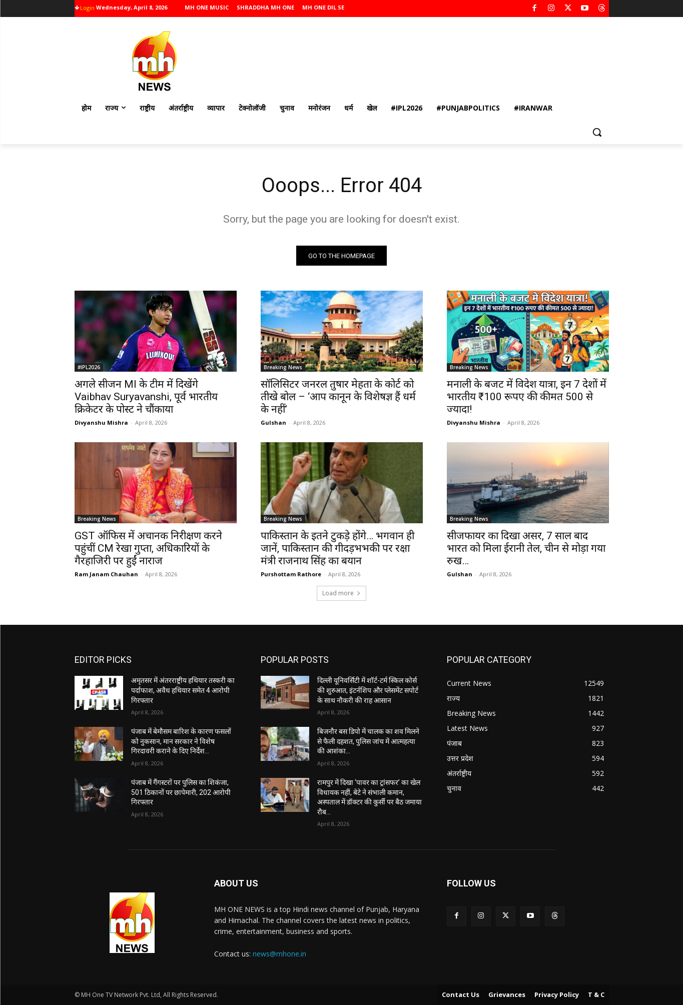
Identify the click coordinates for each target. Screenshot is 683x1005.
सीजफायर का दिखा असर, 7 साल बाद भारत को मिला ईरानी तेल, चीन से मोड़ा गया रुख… (526, 548)
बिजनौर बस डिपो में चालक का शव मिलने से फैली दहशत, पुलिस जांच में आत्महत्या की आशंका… (368, 741)
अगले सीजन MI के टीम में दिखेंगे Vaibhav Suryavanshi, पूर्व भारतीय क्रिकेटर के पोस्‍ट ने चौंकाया (146, 397)
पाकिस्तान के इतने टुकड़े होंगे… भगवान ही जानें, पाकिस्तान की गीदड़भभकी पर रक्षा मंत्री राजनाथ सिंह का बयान (337, 548)
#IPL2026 (89, 367)
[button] (597, 132)
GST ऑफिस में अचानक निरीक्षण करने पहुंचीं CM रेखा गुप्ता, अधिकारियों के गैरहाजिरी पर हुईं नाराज (148, 548)
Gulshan (273, 423)
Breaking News (283, 367)
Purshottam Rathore (291, 574)
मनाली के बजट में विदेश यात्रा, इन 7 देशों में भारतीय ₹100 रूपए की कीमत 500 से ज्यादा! (526, 397)
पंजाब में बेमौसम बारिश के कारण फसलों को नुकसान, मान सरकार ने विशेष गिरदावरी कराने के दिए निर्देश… (181, 741)
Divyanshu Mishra (101, 423)
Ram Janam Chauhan (106, 574)
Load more (341, 593)
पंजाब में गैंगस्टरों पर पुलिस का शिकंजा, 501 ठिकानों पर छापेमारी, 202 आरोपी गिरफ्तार (181, 792)
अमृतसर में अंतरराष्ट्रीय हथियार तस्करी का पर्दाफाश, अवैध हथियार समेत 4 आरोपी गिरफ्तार (183, 690)
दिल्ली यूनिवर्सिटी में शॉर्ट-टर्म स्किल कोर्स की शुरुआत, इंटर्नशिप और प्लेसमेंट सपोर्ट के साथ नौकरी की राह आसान (367, 690)
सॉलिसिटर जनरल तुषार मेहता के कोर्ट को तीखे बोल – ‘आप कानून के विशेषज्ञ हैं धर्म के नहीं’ (338, 397)
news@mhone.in (279, 953)
